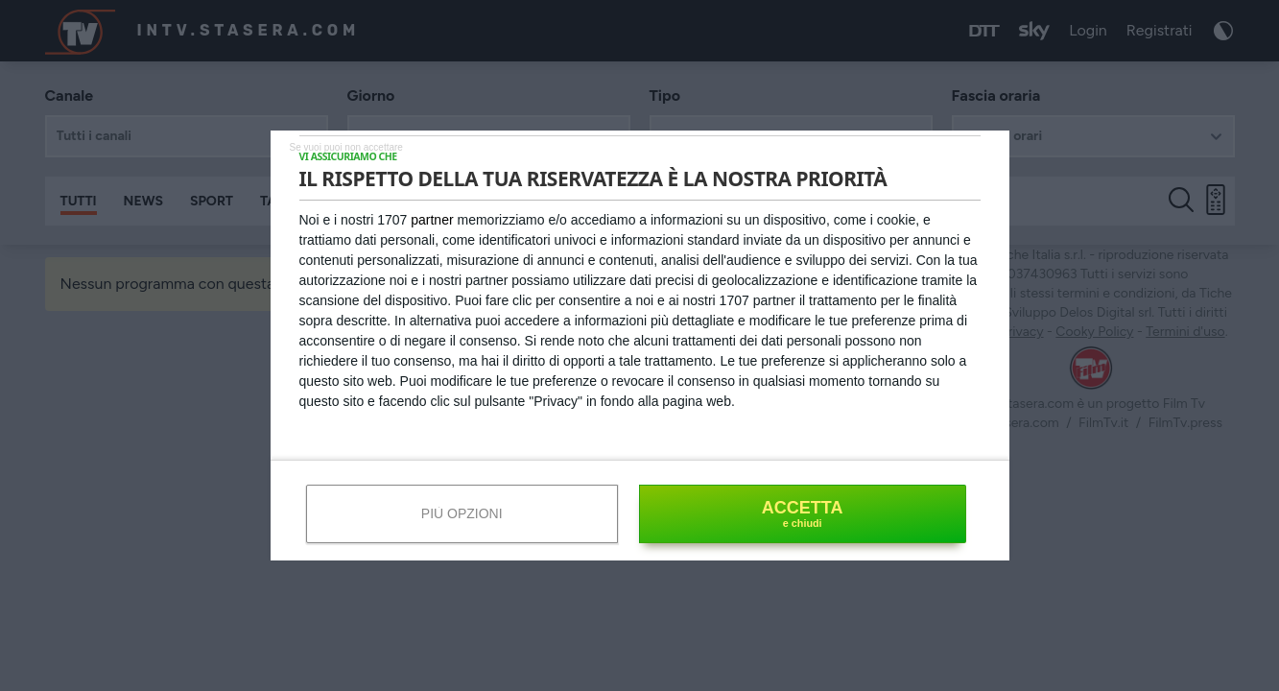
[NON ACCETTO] (346, 146)
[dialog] (640, 345)
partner (432, 219)
